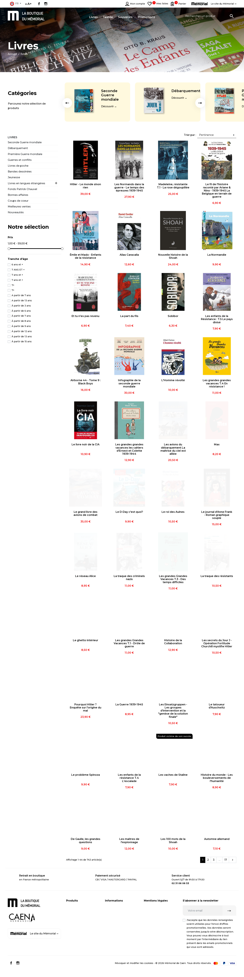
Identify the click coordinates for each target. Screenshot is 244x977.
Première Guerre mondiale (25, 154)
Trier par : (190, 134)
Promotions (73, 932)
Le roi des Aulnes (173, 511)
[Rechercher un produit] (209, 16)
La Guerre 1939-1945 (129, 704)
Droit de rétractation (156, 923)
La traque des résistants (217, 576)
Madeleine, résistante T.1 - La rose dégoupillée (173, 186)
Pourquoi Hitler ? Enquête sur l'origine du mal (85, 707)
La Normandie (216, 254)
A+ (29, 4)
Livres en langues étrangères (26, 183)
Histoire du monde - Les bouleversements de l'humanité (217, 777)
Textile (70, 925)
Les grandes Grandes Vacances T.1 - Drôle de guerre (129, 643)
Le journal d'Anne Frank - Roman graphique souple (216, 515)
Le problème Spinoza (85, 774)
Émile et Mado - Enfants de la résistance (85, 256)
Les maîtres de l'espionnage (129, 840)
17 (225, 859)
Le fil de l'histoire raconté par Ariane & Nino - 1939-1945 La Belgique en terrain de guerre (217, 190)
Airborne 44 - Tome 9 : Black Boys (85, 382)
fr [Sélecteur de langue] (14, 4)
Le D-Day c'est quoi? (129, 511)
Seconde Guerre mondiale (110, 95)
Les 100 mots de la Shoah (173, 840)
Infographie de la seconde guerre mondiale (129, 383)
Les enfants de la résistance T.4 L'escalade (129, 777)
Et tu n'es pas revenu (85, 316)
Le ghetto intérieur (85, 640)
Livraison (110, 906)
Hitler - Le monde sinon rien (85, 186)
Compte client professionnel (122, 919)
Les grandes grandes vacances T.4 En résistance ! (217, 383)
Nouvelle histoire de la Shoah (173, 256)
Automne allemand (216, 839)
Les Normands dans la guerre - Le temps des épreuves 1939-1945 (129, 187)
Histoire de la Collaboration (173, 642)
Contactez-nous (114, 925)
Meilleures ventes (19, 206)
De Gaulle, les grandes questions (85, 840)
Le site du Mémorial (34, 933)
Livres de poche (18, 165)
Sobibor (173, 316)
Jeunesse (14, 177)
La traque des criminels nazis (129, 578)
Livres (12, 137)
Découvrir (107, 106)
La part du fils (129, 316)
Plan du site (112, 932)
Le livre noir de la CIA (86, 444)
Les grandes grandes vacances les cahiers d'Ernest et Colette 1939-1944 (129, 449)
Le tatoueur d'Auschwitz (217, 706)
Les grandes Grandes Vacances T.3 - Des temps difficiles (173, 579)
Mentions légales (154, 906)
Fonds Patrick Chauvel (22, 189)
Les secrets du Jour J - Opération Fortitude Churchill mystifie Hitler (216, 643)
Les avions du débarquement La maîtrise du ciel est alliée (173, 449)
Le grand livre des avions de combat (85, 513)
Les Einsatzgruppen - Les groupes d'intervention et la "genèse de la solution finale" (173, 710)
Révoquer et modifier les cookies (134, 969)
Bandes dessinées (20, 171)
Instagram (46, 4)
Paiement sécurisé (116, 912)
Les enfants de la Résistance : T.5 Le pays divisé (217, 319)
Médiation (150, 930)
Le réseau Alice (85, 576)
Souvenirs (72, 919)
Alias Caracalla (129, 254)
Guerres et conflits (20, 159)
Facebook (39, 4)
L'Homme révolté (173, 380)
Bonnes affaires (18, 194)
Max (216, 444)
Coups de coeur (18, 200)
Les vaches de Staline (173, 774)
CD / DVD (71, 912)
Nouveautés (16, 212)
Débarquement (185, 91)
